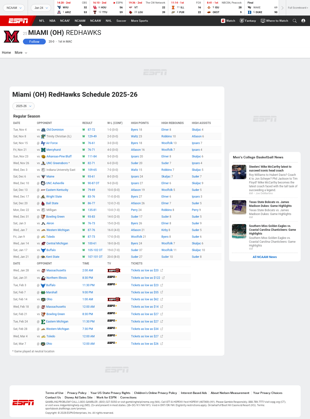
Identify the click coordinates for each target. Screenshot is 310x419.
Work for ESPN (106, 397)
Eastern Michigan (57, 321)
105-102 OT (95, 250)
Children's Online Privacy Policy (155, 393)
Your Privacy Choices (267, 393)
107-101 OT (95, 256)
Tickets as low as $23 (147, 285)
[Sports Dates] (41, 7)
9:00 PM (87, 292)
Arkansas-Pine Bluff (59, 156)
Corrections (128, 397)
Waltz (135, 136)
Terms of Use (54, 393)
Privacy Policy (77, 393)
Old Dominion (55, 129)
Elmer (165, 129)
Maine (50, 176)
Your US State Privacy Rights (110, 393)
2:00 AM (87, 270)
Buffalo (51, 250)
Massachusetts (56, 270)
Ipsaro (196, 143)
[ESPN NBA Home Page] (52, 21)
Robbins (166, 136)
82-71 (91, 163)
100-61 (92, 243)
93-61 (91, 176)
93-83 (91, 216)
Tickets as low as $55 (147, 292)
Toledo (50, 236)
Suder (135, 163)
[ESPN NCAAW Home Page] (95, 21)
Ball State (52, 203)
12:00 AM (88, 306)
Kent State (52, 256)
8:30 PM (87, 277)
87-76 (91, 230)
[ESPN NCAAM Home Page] (80, 21)
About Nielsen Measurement (230, 393)
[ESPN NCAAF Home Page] (65, 21)
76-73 (91, 223)
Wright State (54, 196)
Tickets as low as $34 (147, 329)
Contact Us (53, 397)
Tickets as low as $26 (147, 343)
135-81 (92, 210)
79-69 (91, 190)
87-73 (91, 236)
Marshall (51, 292)
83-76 (91, 196)
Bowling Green (55, 216)
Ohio (50, 299)
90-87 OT (94, 183)
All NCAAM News (265, 257)
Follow (34, 41)
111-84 (92, 156)
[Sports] (14, 7)
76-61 (91, 143)
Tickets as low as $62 (147, 299)
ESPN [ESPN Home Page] (18, 21)
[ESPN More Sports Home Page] (139, 21)
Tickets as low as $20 (147, 270)
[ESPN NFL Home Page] (42, 21)
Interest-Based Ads (194, 393)
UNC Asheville (55, 183)
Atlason (197, 136)
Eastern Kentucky (57, 190)
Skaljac (197, 129)
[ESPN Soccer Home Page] (121, 21)
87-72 (91, 129)
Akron (50, 223)
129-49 (92, 136)
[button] (295, 21)
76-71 (91, 149)
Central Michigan (57, 243)
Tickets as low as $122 (148, 277)
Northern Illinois (57, 277)
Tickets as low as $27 (147, 314)
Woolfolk (167, 143)
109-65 (92, 170)
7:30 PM (87, 329)
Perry (134, 210)
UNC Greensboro (57, 163)
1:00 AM (87, 299)
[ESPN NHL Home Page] (109, 21)
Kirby (164, 230)
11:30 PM (88, 285)
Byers (135, 129)
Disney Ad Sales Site (79, 397)
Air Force (52, 143)
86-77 (91, 203)
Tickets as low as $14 (147, 306)
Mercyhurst (54, 149)
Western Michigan (58, 230)
